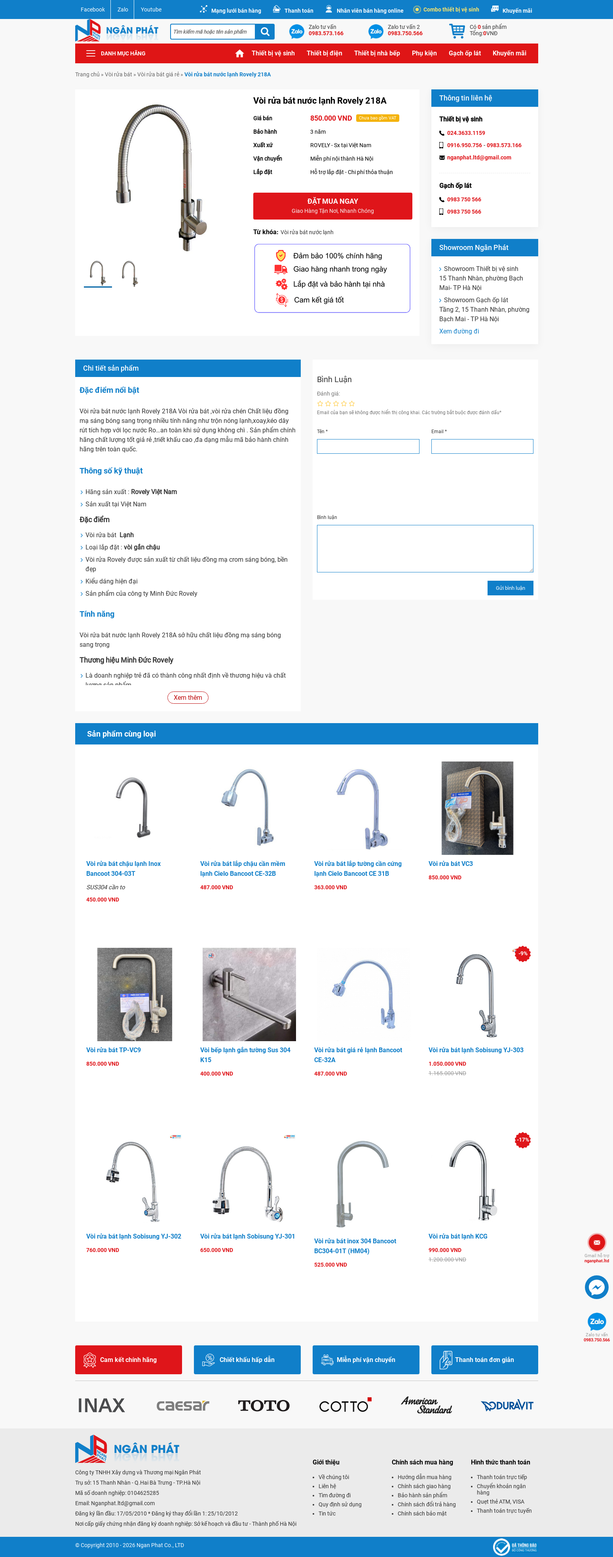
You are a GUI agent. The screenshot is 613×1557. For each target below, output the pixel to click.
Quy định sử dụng (340, 1504)
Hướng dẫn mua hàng (425, 1477)
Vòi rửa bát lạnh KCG (458, 1236)
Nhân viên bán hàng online (370, 11)
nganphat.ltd (597, 1258)
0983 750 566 (464, 199)
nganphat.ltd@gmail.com (479, 157)
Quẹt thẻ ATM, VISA (500, 1501)
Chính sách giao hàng (424, 1486)
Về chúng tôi (334, 1477)
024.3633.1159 (466, 133)
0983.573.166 (504, 145)
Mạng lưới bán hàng (236, 11)
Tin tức (327, 1513)
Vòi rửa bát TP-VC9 (113, 1050)
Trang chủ (240, 53)
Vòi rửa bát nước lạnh (307, 232)
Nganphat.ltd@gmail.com (123, 1503)
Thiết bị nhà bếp (377, 53)
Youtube (151, 9)
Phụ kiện (424, 53)
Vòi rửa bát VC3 (451, 864)
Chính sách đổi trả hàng (427, 1504)
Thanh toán (299, 11)
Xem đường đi (459, 331)
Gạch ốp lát (465, 53)
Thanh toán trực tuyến (504, 1511)
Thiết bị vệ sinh (273, 53)
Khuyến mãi (517, 11)
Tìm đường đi (335, 1495)
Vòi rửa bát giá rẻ (158, 74)
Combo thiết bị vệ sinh (447, 9)
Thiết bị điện (324, 53)
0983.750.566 (597, 1337)
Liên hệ (327, 1486)
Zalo (123, 9)
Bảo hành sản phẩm (422, 1495)
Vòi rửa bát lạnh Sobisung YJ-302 (133, 1236)
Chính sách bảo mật (422, 1513)
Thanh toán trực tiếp (502, 1477)
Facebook (93, 9)
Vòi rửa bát (118, 74)
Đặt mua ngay (333, 206)
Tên (322, 431)
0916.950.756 (464, 145)
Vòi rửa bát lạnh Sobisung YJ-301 (247, 1236)
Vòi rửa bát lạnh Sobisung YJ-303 (476, 1050)
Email (439, 431)
